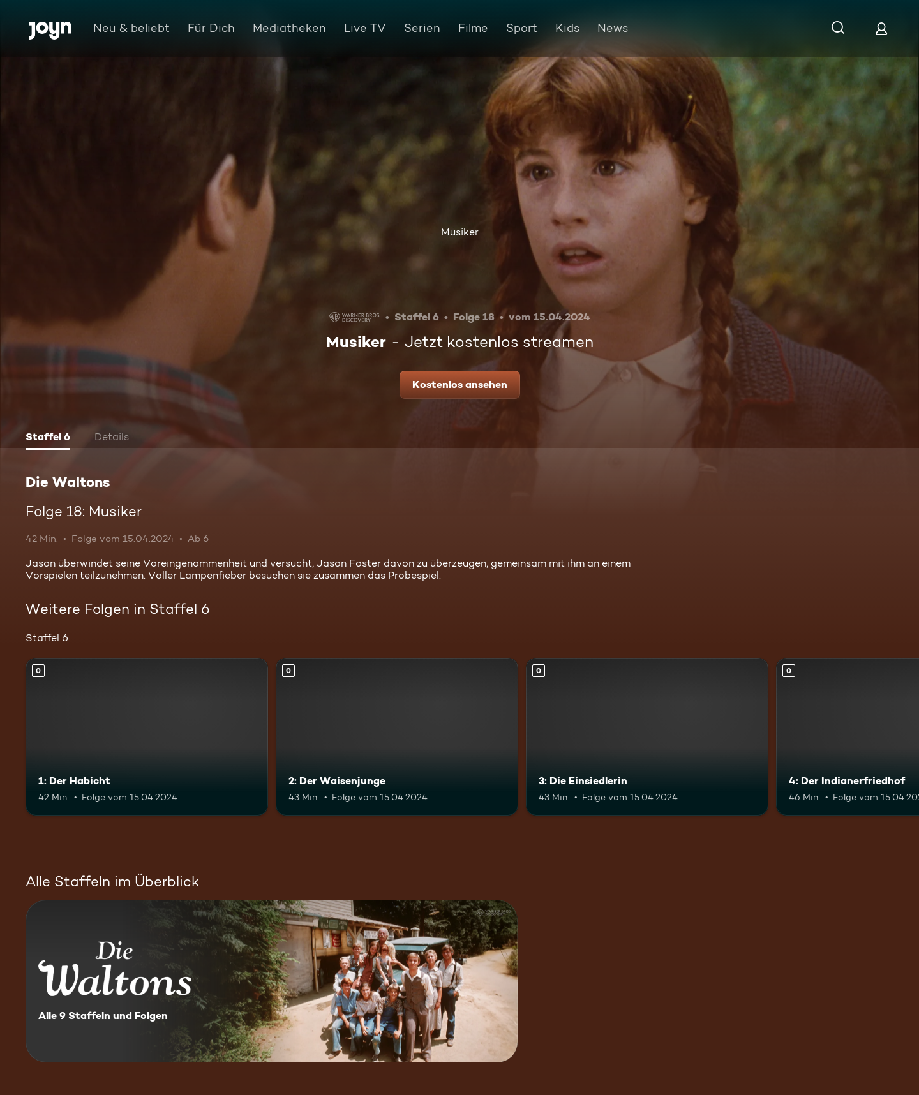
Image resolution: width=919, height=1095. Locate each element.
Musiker (460, 232)
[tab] (48, 438)
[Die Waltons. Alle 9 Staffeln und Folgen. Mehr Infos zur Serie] (272, 981)
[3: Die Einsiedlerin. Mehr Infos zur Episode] (647, 737)
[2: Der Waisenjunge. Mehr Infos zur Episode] (397, 737)
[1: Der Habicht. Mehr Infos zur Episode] (147, 737)
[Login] (881, 28)
